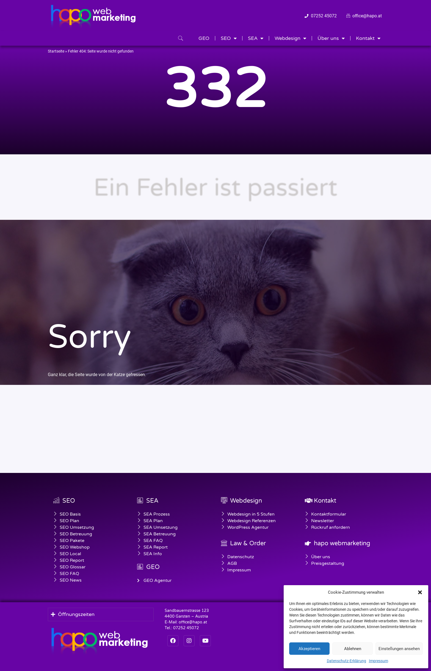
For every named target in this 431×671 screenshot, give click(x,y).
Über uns (331, 38)
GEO (203, 38)
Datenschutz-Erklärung (346, 661)
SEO (229, 38)
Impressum (378, 661)
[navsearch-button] (180, 38)
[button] (420, 592)
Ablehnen (352, 648)
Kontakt (368, 38)
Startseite (56, 51)
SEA (255, 38)
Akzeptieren (309, 648)
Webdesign (290, 38)
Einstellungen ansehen (399, 648)
